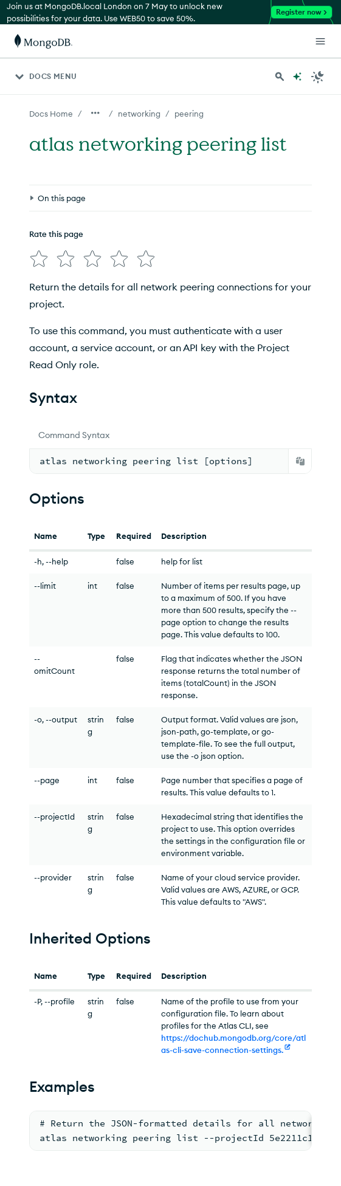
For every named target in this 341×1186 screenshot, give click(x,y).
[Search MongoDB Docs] (279, 76)
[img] (39, 259)
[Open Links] (320, 41)
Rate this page (56, 234)
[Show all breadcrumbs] (95, 113)
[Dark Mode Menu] (317, 76)
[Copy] (300, 461)
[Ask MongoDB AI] (297, 76)
